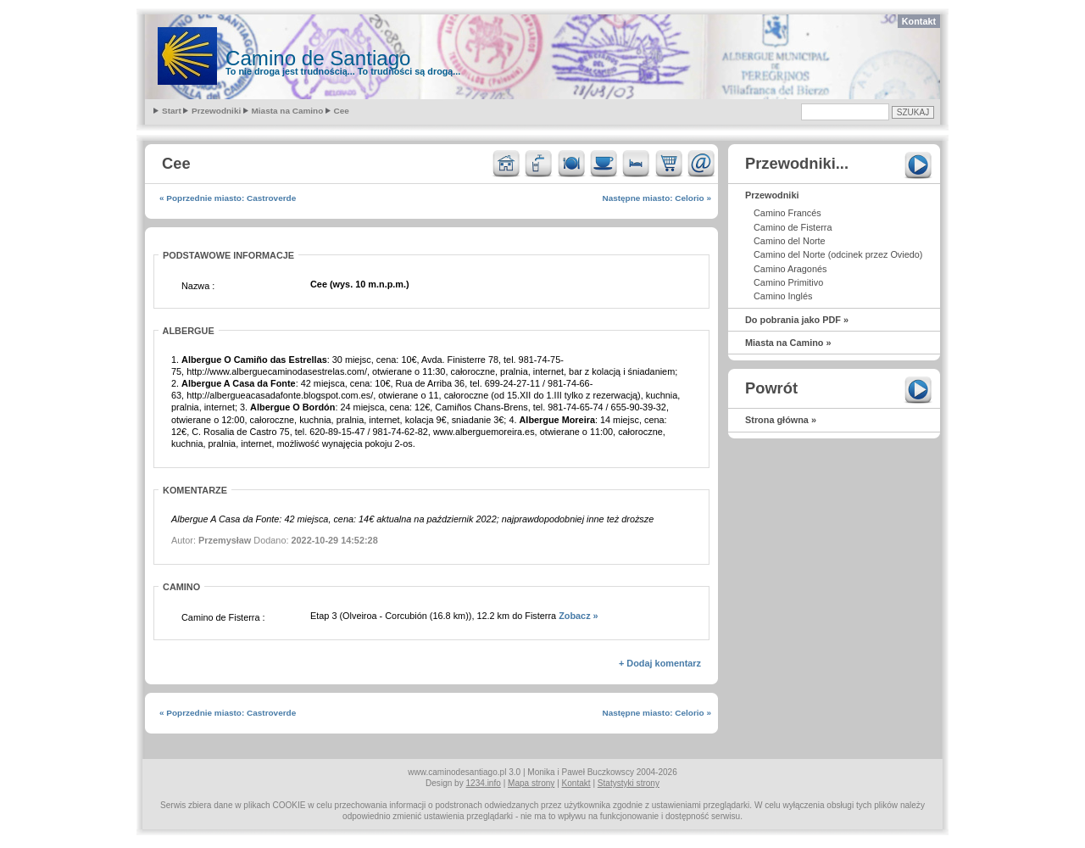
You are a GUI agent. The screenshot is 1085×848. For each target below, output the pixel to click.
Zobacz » (578, 616)
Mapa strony (531, 783)
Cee (341, 110)
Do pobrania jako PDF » (797, 320)
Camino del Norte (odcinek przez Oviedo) (838, 254)
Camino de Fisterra (793, 227)
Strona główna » (780, 420)
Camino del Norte (790, 241)
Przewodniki (216, 110)
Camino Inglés (783, 296)
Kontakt (919, 21)
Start (171, 110)
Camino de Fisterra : (223, 617)
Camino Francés (787, 213)
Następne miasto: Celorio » (656, 198)
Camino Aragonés (790, 269)
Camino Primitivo (788, 282)
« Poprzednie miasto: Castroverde (227, 198)
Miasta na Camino (288, 110)
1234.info (483, 783)
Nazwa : (197, 286)
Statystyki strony (628, 783)
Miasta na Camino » (788, 343)
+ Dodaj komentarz (660, 663)
